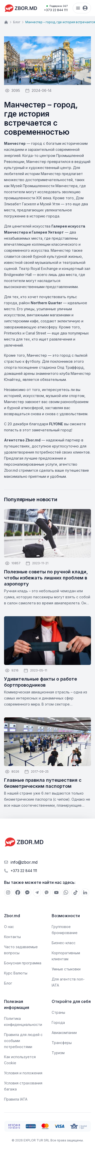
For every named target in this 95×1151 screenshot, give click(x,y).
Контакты (12, 937)
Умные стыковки (66, 969)
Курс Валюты (15, 973)
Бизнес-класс (63, 943)
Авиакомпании (64, 1032)
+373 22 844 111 (56, 8)
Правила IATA (15, 1099)
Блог (16, 22)
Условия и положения (23, 1073)
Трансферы (62, 1043)
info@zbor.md (24, 862)
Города (58, 1022)
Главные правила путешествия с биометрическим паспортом (43, 783)
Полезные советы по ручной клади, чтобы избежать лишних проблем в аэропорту (46, 577)
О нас (9, 926)
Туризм (58, 1053)
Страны (58, 1012)
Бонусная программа (22, 963)
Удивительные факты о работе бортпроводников (40, 682)
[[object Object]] (8, 892)
